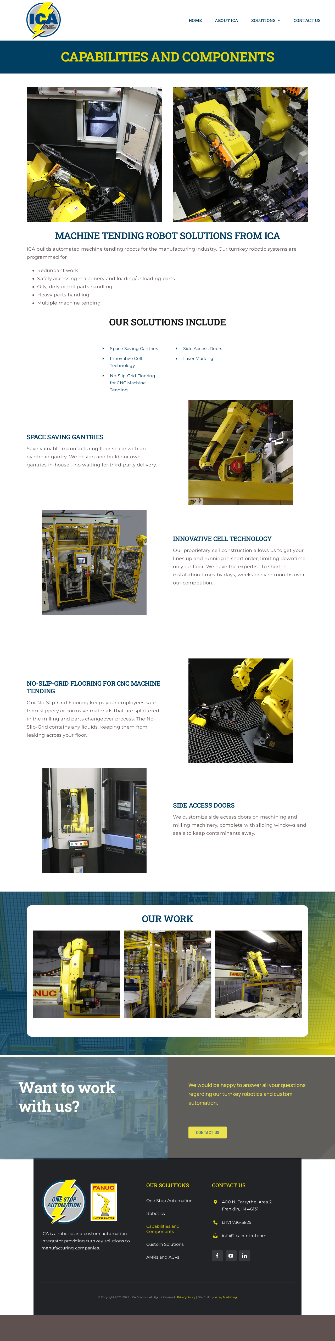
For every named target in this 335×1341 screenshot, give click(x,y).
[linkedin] (244, 1255)
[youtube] (231, 1255)
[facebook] (217, 1255)
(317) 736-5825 (237, 1222)
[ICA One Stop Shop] (64, 1181)
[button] (37, 974)
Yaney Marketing (226, 1297)
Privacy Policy (186, 1297)
